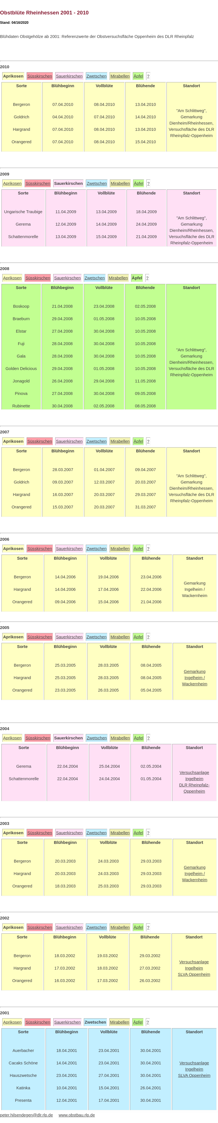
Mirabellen (120, 76)
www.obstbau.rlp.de (77, 1115)
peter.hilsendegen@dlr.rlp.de (26, 1115)
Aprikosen (12, 183)
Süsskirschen (39, 76)
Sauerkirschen (69, 76)
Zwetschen (97, 76)
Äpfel (138, 76)
